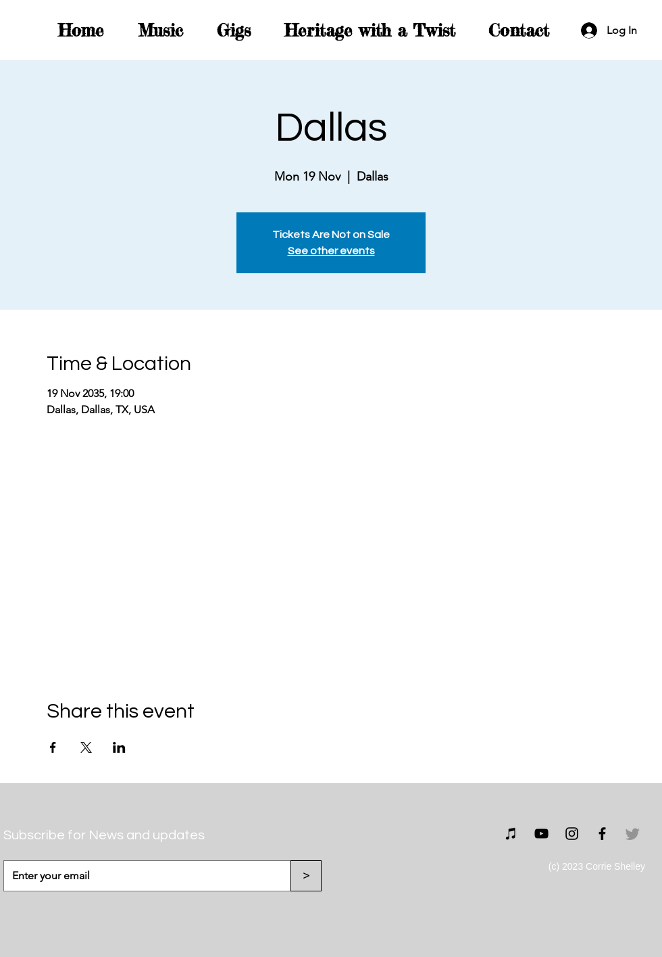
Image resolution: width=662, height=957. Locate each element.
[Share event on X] (86, 747)
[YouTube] (541, 833)
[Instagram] (571, 833)
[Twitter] (632, 833)
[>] (306, 875)
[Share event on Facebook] (53, 747)
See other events (331, 251)
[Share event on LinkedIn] (119, 747)
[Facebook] (602, 833)
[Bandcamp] (511, 833)
